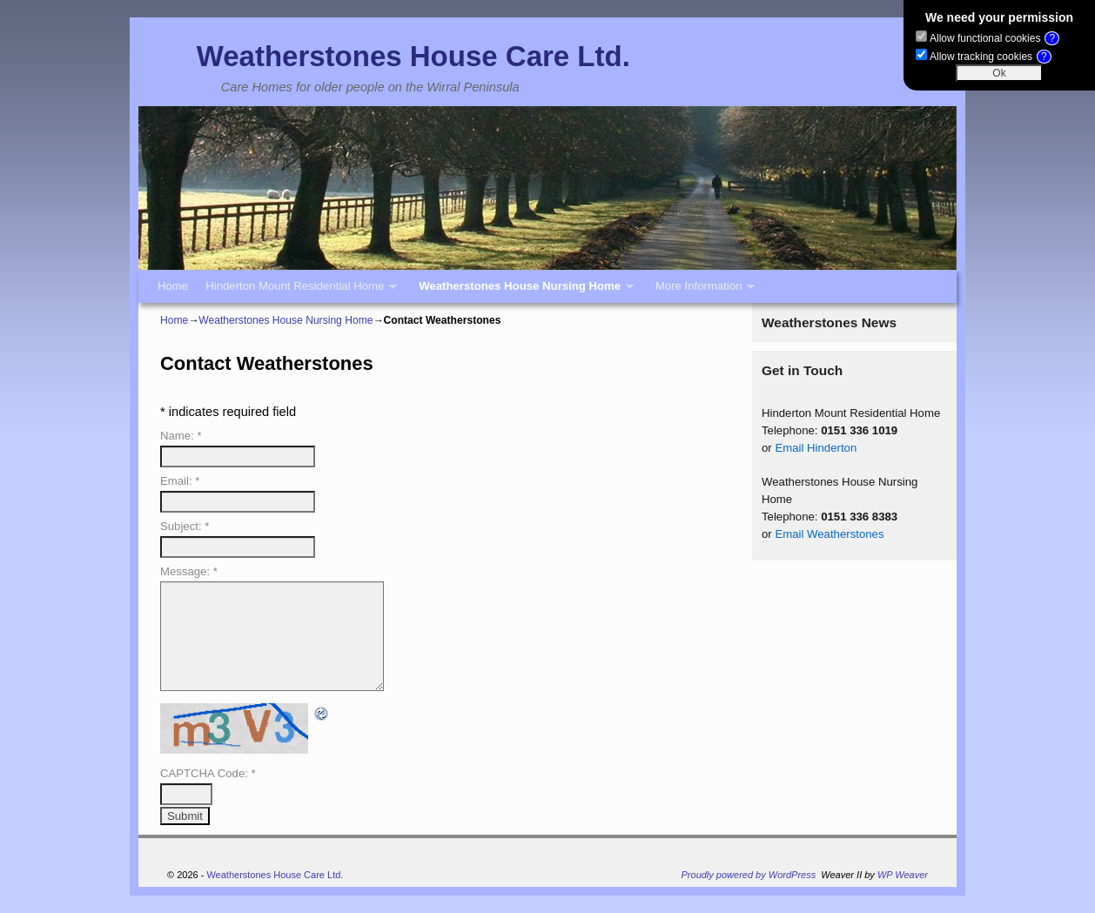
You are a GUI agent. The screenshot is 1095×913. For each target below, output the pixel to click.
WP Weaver (902, 874)
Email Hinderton (816, 447)
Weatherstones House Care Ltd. (413, 56)
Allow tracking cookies (990, 56)
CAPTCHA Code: (208, 773)
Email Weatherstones (829, 533)
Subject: (184, 526)
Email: (179, 480)
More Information (701, 291)
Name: (181, 435)
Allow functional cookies (994, 38)
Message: (189, 571)
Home (173, 285)
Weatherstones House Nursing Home (522, 291)
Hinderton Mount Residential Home (297, 291)
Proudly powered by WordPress (749, 874)
